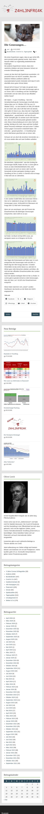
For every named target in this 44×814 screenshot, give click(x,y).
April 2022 (9, 745)
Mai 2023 (9, 710)
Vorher (8, 314)
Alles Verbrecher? (9, 462)
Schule (8, 590)
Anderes (8, 574)
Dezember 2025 (11, 629)
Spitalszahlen (10, 592)
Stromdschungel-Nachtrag (11, 408)
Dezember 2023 (11, 692)
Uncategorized (11, 598)
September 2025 (11, 636)
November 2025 (11, 631)
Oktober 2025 (10, 634)
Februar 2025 (10, 655)
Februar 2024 (10, 687)
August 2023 (10, 702)
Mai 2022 (9, 742)
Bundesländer (11, 51)
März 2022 (9, 747)
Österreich (9, 587)
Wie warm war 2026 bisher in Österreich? (16, 381)
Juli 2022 (9, 737)
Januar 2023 (10, 721)
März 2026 (9, 621)
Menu (4, 1)
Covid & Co (19, 51)
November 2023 (11, 695)
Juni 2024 (9, 676)
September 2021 (11, 763)
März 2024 (9, 684)
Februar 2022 (10, 750)
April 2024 (9, 681)
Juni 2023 (9, 708)
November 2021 (11, 758)
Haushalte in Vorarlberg (11, 354)
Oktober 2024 (10, 666)
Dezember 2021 (11, 755)
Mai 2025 (9, 647)
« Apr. (6, 799)
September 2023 (11, 700)
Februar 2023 (10, 718)
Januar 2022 (10, 753)
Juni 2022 (9, 739)
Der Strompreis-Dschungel (12, 435)
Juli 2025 (9, 642)
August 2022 (10, 734)
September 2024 (11, 668)
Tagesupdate (28, 51)
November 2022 (11, 726)
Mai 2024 (9, 679)
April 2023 (9, 713)
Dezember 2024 (11, 660)
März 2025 (9, 652)
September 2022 (11, 731)
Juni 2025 (9, 644)
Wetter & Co (10, 600)
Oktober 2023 (10, 697)
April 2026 (9, 618)
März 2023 (9, 716)
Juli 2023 (9, 705)
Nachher (35, 314)
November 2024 (11, 663)
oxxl (8, 49)
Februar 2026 (10, 623)
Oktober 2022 (10, 729)
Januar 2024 (10, 689)
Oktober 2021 (10, 761)
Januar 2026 (10, 626)
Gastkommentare (11, 582)
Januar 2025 (10, 658)
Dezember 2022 (11, 724)
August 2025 (10, 639)
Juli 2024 (9, 673)
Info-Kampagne (11, 584)
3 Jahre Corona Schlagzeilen (15, 571)
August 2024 (10, 671)
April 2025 (9, 650)
